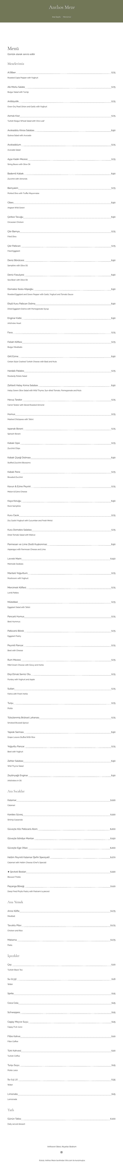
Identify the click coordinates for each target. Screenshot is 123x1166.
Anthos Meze (62, 7)
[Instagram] (61, 1152)
